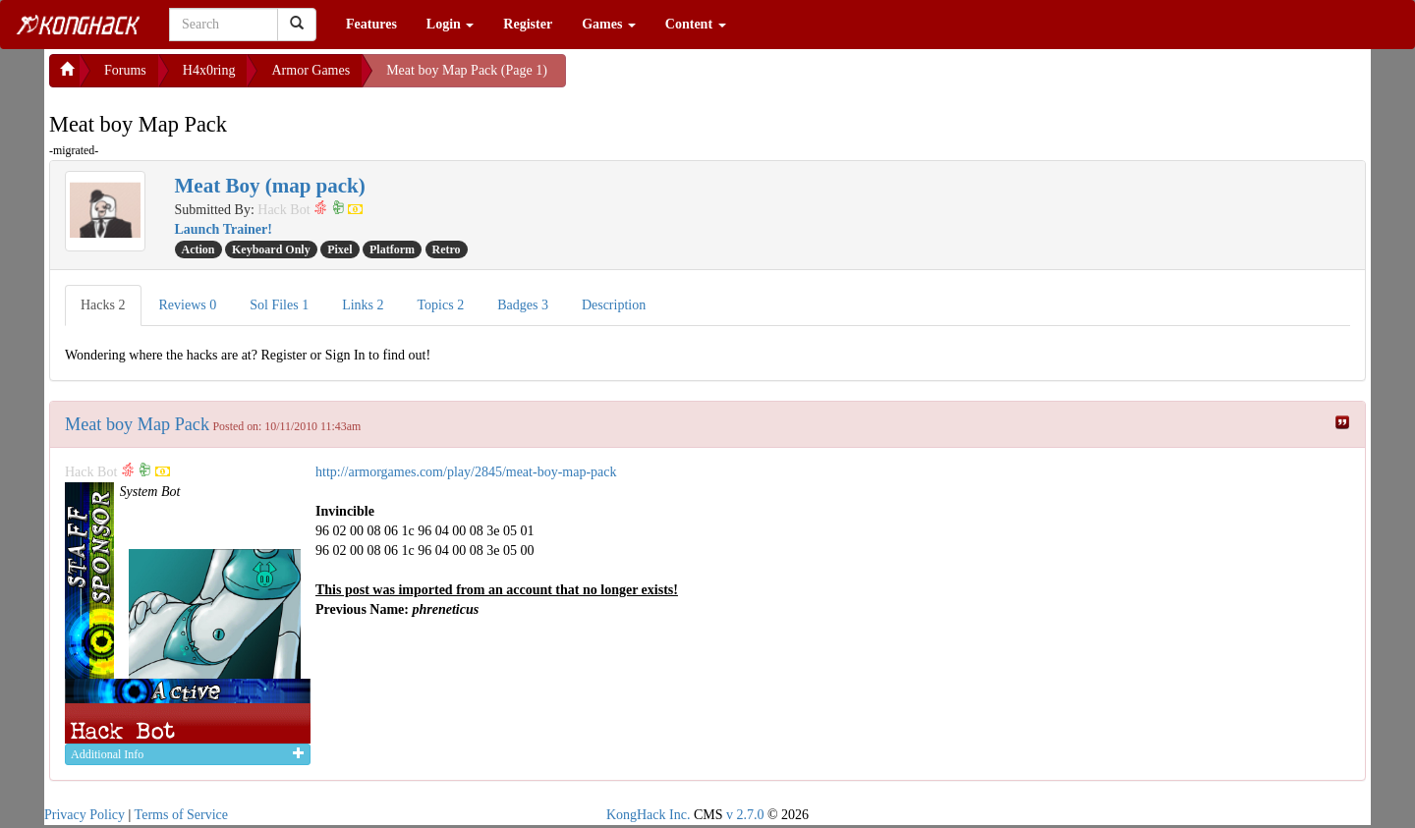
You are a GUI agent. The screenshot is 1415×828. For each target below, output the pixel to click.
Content (695, 24)
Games (609, 24)
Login (450, 24)
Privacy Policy (84, 814)
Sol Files (279, 305)
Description (614, 305)
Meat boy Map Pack (137, 424)
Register (527, 24)
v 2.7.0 (745, 814)
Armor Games (310, 70)
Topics (441, 305)
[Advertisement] (723, 78)
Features (371, 24)
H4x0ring (209, 70)
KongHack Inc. (648, 814)
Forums (125, 70)
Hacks (103, 305)
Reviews (188, 305)
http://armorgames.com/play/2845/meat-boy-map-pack (466, 472)
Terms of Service (181, 814)
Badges (522, 305)
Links (362, 305)
